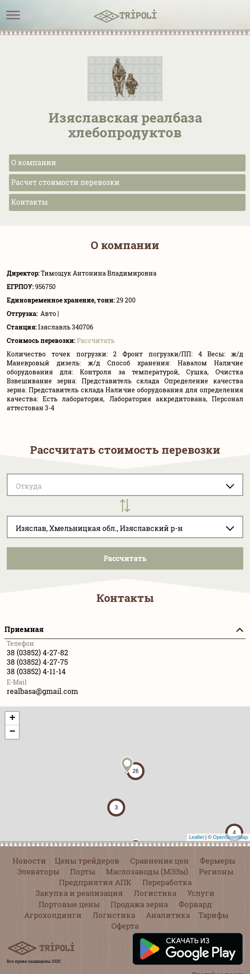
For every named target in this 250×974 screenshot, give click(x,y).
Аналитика (168, 915)
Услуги (201, 893)
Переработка (167, 882)
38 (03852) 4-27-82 (37, 652)
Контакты (29, 201)
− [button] (12, 732)
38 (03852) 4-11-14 (36, 671)
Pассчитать (95, 340)
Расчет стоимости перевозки (65, 182)
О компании (33, 162)
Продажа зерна (139, 904)
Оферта (125, 926)
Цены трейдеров (87, 861)
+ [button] (12, 718)
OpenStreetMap (230, 837)
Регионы (216, 871)
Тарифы (213, 915)
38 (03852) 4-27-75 (37, 662)
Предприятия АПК (95, 882)
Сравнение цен (159, 861)
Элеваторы (38, 871)
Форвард (195, 904)
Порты (82, 871)
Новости (29, 861)
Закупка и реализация (79, 893)
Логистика (155, 893)
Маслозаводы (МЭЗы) (147, 871)
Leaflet (196, 837)
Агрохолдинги (53, 915)
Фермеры (217, 861)
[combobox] (125, 527)
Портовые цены (69, 904)
